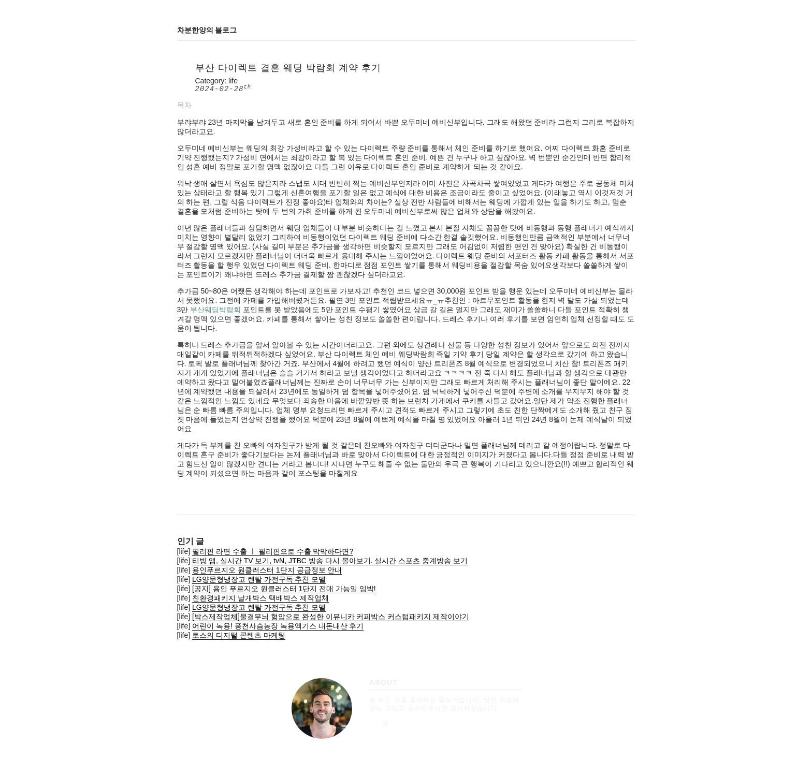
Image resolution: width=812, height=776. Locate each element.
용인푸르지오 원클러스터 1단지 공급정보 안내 (267, 570)
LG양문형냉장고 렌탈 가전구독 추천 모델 (259, 579)
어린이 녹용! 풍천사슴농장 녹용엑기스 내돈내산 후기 (278, 626)
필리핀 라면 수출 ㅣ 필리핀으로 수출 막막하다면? (272, 551)
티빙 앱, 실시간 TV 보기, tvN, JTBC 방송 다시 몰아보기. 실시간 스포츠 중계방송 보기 (330, 561)
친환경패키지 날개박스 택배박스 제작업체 (260, 598)
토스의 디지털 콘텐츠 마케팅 (238, 635)
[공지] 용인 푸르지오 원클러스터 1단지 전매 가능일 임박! (284, 588)
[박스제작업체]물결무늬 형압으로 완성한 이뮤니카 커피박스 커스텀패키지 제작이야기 (330, 616)
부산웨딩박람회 (215, 309)
